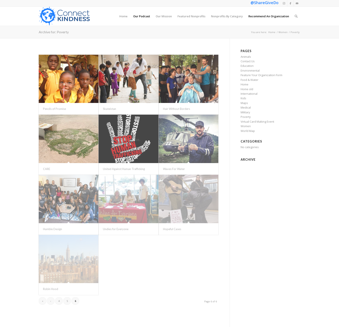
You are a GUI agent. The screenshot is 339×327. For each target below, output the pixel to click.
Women (246, 126)
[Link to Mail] (297, 3)
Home (244, 84)
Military (245, 112)
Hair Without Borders (176, 109)
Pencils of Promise (54, 109)
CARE (46, 169)
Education (247, 66)
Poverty (246, 117)
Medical (246, 107)
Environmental (250, 70)
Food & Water (249, 80)
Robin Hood (50, 289)
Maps (244, 103)
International (249, 94)
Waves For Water (174, 169)
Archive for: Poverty (54, 32)
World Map (248, 131)
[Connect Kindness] (64, 16)
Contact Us (248, 61)
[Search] (296, 16)
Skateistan (109, 109)
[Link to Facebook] (290, 3)
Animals (246, 57)
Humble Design (52, 229)
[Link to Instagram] (284, 3)
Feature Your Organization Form (261, 75)
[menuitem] (123, 16)
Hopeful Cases (172, 229)
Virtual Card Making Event (257, 121)
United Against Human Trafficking (124, 169)
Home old (247, 89)
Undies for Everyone (115, 229)
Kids (243, 98)
